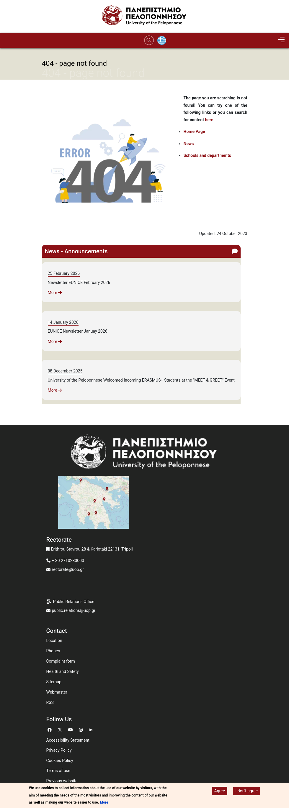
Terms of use (58, 770)
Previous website (62, 781)
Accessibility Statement (67, 740)
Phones (53, 650)
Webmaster (56, 692)
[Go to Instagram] (81, 729)
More (55, 292)
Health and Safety (62, 671)
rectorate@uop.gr (68, 569)
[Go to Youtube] (71, 729)
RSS (50, 702)
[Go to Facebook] (50, 729)
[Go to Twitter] (61, 729)
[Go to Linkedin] (91, 729)
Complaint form (60, 661)
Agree (219, 791)
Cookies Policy (59, 760)
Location (54, 640)
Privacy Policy (59, 750)
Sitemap (53, 681)
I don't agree (246, 791)
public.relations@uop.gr (74, 610)
